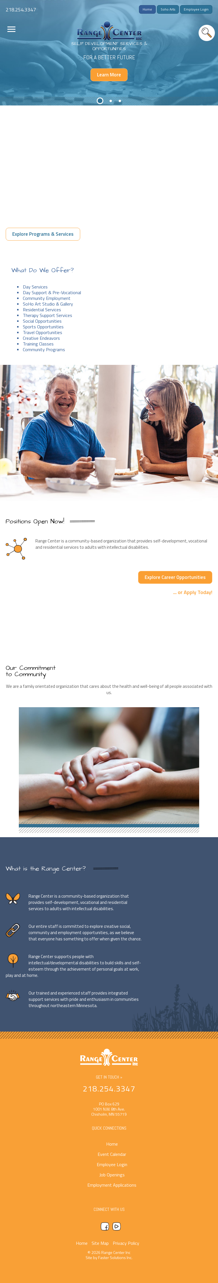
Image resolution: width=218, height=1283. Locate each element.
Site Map (100, 1243)
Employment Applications (111, 1185)
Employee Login (196, 9)
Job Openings (112, 1174)
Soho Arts (168, 9)
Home (147, 9)
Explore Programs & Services (43, 234)
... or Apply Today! (192, 591)
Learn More (109, 74)
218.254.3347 (21, 9)
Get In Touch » (109, 1077)
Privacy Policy (126, 1243)
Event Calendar (112, 1154)
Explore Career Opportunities (175, 577)
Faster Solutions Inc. (115, 1257)
